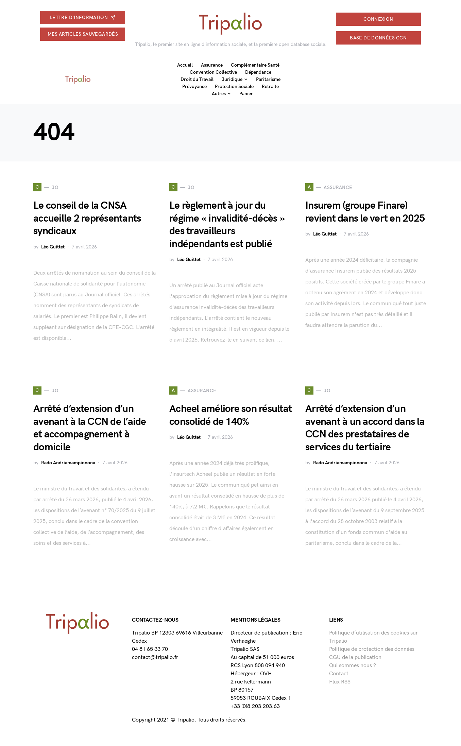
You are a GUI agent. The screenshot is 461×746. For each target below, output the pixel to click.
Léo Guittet (53, 247)
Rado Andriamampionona (68, 463)
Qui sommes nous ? (352, 665)
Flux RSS (340, 682)
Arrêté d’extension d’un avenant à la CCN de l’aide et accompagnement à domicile (89, 428)
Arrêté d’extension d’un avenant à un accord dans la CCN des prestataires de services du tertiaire (365, 428)
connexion (378, 19)
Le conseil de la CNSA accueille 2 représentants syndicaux (87, 218)
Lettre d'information (82, 17)
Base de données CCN (378, 38)
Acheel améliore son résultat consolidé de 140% (230, 415)
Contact (338, 674)
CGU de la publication (355, 657)
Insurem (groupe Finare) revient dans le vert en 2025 (365, 212)
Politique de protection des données (371, 649)
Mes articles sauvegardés (83, 34)
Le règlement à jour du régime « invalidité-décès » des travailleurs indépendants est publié (227, 224)
